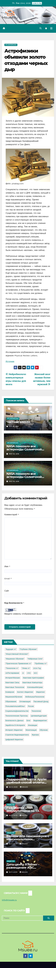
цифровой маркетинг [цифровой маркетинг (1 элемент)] (14, 739)
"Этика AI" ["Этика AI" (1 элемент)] (26, 668)
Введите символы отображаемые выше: (23, 614)
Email (8, 578)
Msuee (24, 787)
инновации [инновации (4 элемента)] (32, 725)
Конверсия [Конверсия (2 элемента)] (9, 692)
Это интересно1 (11, 45)
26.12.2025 (13, 787)
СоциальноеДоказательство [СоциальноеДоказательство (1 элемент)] (16, 711)
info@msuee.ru (9, 900)
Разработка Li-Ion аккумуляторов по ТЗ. (23, 809)
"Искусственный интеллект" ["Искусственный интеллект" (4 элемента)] (16, 654)
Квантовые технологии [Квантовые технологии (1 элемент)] (14, 687)
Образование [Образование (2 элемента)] (10, 701)
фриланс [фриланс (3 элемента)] (35, 735)
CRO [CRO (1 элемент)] (29, 673)
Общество (11, 776)
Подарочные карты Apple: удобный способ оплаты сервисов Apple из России (26, 782)
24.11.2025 (13, 844)
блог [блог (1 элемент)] (28, 721)
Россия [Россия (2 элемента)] (31, 706)
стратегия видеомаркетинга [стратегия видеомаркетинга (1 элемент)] (17, 735)
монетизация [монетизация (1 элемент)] (31, 730)
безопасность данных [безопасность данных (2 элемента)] (14, 721)
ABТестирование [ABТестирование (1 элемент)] (12, 673)
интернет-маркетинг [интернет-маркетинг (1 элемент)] (14, 730)
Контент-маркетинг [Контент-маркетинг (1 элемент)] (25, 692)
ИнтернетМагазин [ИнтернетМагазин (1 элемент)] (12, 678)
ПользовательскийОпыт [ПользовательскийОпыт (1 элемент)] (15, 706)
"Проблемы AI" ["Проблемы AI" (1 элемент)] (40, 663)
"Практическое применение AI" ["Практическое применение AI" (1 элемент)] (18, 663)
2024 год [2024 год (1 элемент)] (37, 668)
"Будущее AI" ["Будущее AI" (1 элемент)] (10, 649)
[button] (41, 28)
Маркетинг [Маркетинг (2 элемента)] (40, 692)
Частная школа (18, 422)
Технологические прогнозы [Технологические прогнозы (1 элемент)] (16, 716)
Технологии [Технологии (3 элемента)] (36, 711)
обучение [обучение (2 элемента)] (44, 730)
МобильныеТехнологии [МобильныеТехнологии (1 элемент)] (34, 697)
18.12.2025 (13, 815)
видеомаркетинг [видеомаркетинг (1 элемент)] (40, 721)
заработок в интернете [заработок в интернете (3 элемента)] (15, 725)
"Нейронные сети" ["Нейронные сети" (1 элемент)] (35, 659)
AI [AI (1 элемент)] (23, 673)
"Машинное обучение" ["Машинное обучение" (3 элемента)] (14, 659)
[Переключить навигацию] (51, 28)
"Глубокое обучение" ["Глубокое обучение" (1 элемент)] (28, 649)
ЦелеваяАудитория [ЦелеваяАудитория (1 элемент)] (39, 716)
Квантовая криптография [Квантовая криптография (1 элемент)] (33, 678)
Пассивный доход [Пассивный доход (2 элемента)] (41, 701)
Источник (10, 361)
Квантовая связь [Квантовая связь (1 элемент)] (12, 683)
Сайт (6, 591)
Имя (7, 566)
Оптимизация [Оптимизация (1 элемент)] (24, 701)
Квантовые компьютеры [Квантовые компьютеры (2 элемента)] (32, 683)
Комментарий (11, 514)
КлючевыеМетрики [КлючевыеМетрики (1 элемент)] (35, 687)
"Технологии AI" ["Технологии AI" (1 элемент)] (11, 668)
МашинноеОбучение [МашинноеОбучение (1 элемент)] (13, 697)
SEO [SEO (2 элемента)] (35, 673)
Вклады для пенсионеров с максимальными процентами (27, 839)
